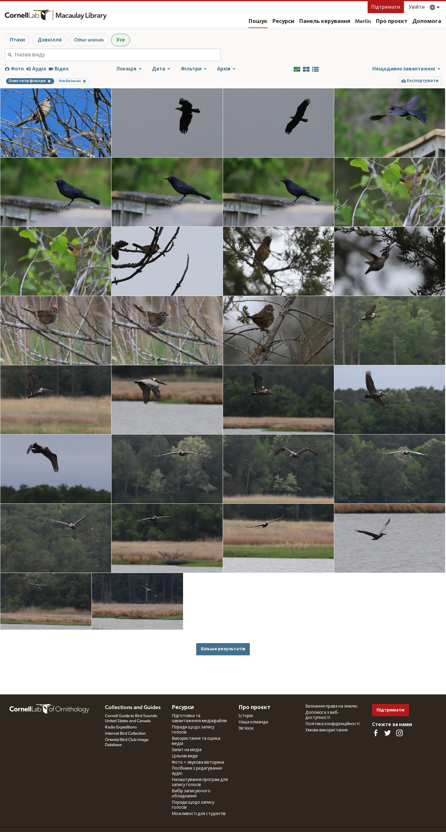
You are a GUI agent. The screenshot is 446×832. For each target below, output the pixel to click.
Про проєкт (392, 21)
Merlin (363, 21)
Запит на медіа (187, 750)
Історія (246, 716)
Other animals (89, 40)
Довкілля (50, 40)
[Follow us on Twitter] (387, 733)
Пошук (257, 21)
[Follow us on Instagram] (399, 733)
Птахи (17, 40)
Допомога (426, 21)
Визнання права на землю (331, 706)
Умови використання (326, 730)
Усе (120, 40)
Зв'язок (246, 728)
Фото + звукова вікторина (198, 762)
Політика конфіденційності (332, 724)
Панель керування (324, 21)
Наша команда (253, 722)
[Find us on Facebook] (375, 733)
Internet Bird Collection (125, 733)
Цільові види (185, 756)
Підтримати (385, 7)
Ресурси (283, 21)
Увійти (417, 7)
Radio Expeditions (121, 727)
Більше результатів (223, 649)
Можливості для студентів (199, 814)
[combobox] (117, 55)
